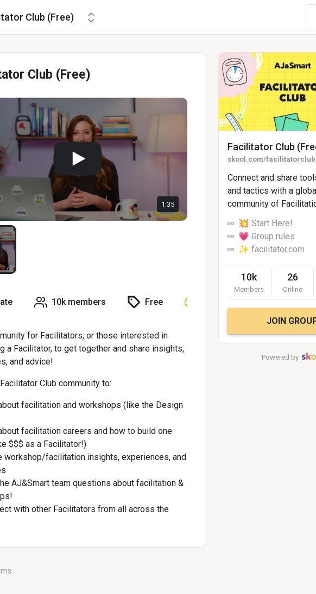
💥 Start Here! (265, 223)
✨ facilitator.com (271, 249)
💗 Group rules (266, 236)
